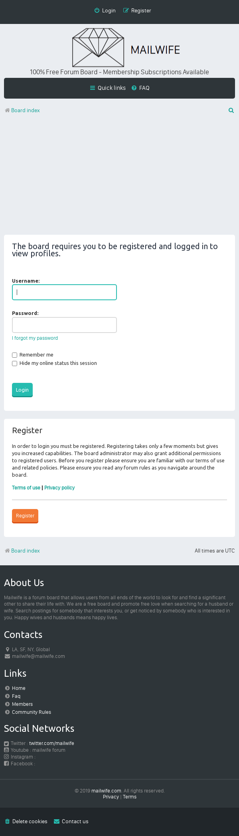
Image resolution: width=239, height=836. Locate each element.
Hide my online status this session (54, 363)
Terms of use (26, 488)
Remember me (32, 354)
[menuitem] (140, 88)
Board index (22, 550)
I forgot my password (35, 338)
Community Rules (31, 712)
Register (25, 516)
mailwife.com (106, 791)
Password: (25, 313)
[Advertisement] (119, 179)
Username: (26, 280)
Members (22, 704)
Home (19, 688)
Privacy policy (59, 488)
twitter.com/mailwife (51, 743)
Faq (16, 696)
